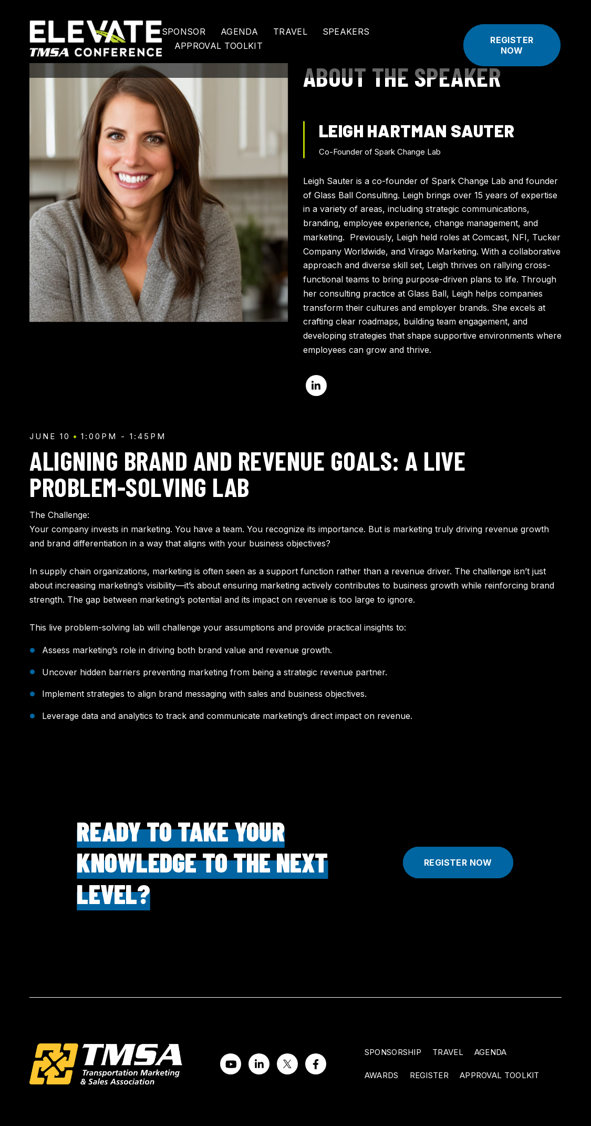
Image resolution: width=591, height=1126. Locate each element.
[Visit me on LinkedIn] (316, 385)
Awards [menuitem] (382, 1075)
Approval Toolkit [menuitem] (500, 1075)
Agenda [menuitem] (490, 1052)
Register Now (511, 45)
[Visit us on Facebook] (315, 1063)
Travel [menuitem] (447, 1052)
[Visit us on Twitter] (287, 1063)
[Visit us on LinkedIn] (258, 1063)
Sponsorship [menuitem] (393, 1052)
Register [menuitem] (429, 1075)
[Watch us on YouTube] (230, 1063)
